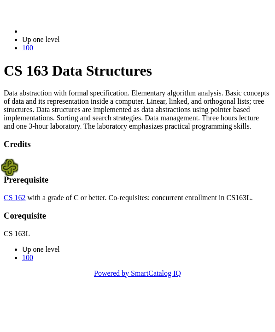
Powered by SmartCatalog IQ (137, 273)
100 (27, 48)
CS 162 (15, 198)
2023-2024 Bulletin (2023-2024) (70, 31)
